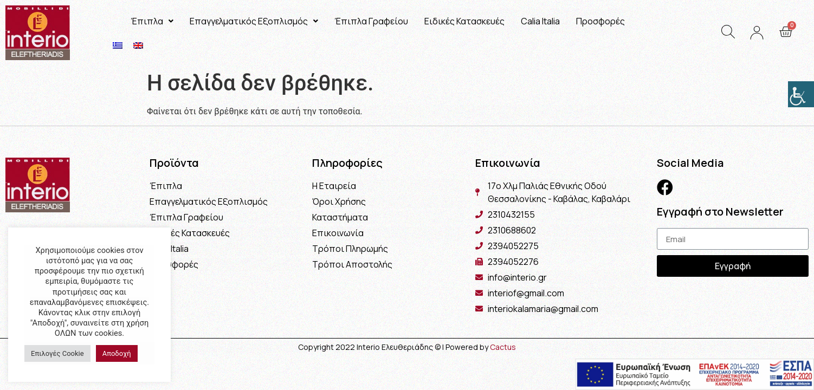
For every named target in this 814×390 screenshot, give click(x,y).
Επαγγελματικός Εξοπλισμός (254, 21)
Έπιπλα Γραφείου (371, 21)
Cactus (503, 347)
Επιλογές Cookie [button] (57, 353)
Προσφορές (600, 21)
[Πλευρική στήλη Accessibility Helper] (801, 94)
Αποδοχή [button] (116, 353)
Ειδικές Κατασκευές (464, 21)
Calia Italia (540, 21)
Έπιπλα (152, 21)
